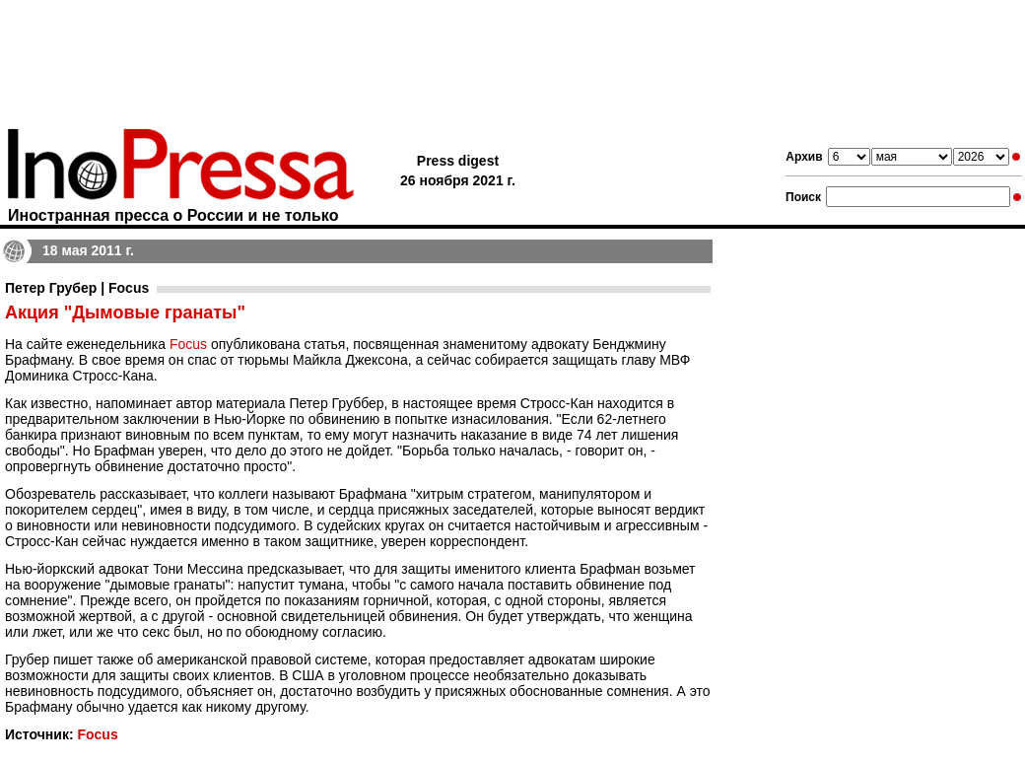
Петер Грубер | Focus (77, 288)
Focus (188, 344)
